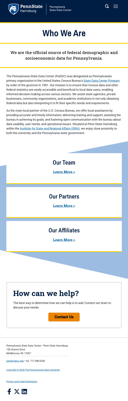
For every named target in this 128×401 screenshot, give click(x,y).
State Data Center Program (102, 80)
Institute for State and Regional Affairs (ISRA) (50, 128)
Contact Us (64, 317)
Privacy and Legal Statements (21, 381)
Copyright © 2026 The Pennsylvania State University (33, 370)
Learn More (64, 172)
